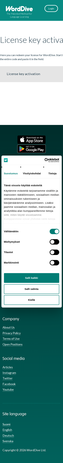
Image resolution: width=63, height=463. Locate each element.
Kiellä (31, 299)
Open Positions (13, 344)
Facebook (9, 384)
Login (51, 8)
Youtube (8, 389)
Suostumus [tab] (11, 173)
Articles (8, 367)
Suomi (6, 424)
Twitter (8, 378)
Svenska (8, 441)
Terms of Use (11, 338)
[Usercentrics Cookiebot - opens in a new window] (45, 160)
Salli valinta (31, 289)
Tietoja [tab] (52, 173)
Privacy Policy (12, 333)
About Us (9, 327)
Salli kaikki (31, 277)
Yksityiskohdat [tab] (32, 173)
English (7, 430)
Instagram (9, 372)
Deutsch (8, 435)
